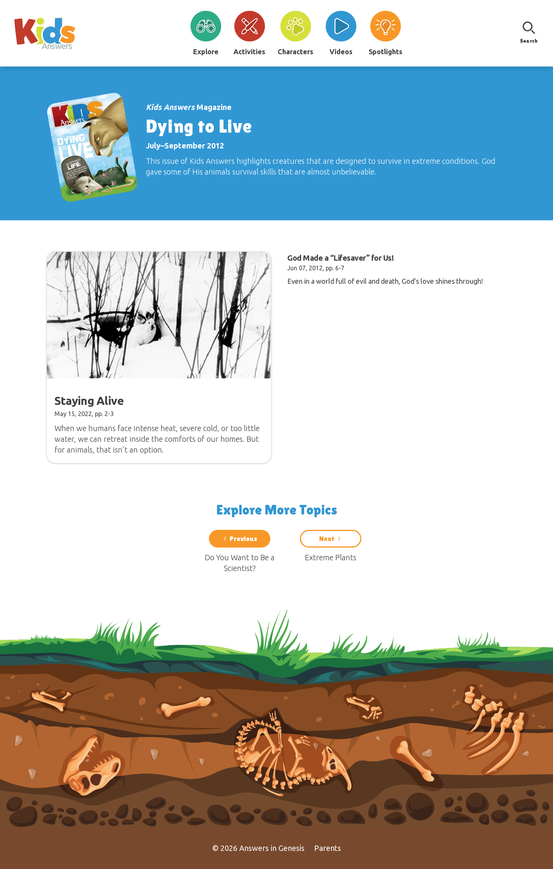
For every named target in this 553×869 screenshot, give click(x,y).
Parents (327, 848)
